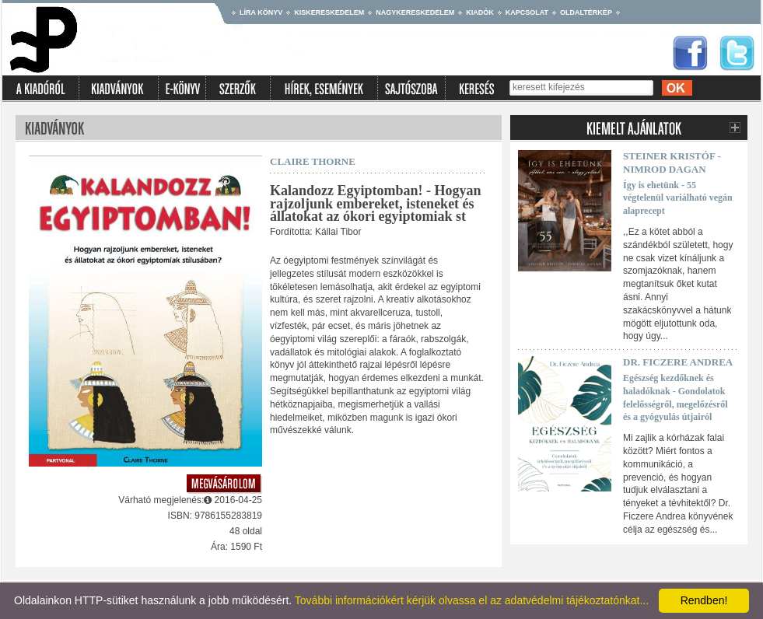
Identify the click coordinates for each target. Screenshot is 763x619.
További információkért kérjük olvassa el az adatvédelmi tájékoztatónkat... (472, 600)
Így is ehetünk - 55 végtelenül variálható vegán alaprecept (678, 198)
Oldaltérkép (586, 12)
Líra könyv (261, 12)
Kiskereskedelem (329, 12)
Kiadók (480, 12)
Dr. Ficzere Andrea (678, 362)
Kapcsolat (527, 12)
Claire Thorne (312, 161)
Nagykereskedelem (415, 12)
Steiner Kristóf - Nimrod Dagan (672, 162)
